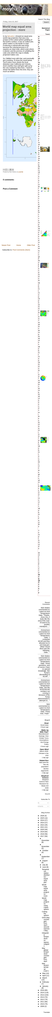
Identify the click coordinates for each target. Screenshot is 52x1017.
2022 (42, 825)
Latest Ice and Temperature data (39, 117)
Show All (47, 794)
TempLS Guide (39, 539)
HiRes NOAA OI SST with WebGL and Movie (39, 440)
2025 (42, 818)
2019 (42, 832)
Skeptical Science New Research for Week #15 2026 (44, 784)
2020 (42, 829)
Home (18, 245)
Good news (44, 725)
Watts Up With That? (44, 731)
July (44, 865)
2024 (42, 820)
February (45, 982)
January (45, 986)
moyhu (9, 8)
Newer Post (6, 245)
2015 (42, 992)
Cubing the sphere (45, 913)
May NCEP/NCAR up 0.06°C (45, 967)
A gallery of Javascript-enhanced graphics (39, 189)
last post (10, 36)
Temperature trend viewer (39, 233)
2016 (42, 990)
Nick (48, 704)
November (45, 846)
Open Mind (44, 749)
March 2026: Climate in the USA (44, 753)
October (45, 850)
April (44, 975)
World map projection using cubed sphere (45, 903)
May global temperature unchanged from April (45, 954)
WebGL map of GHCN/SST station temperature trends (39, 378)
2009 (42, 1006)
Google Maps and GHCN (39, 265)
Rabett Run (44, 760)
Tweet (47, 34)
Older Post (31, 245)
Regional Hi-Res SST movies (39, 488)
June (44, 867)
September (46, 856)
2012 (42, 999)
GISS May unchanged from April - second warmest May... (45, 924)
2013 (42, 997)
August (45, 861)
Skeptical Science (45, 777)
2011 (42, 1002)
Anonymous (45, 630)
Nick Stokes (45, 608)
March (44, 978)
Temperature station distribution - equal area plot (45, 875)
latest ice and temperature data (44, 613)
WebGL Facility (39, 517)
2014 (42, 995)
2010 (42, 1004)
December (45, 840)
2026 (42, 816)
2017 (42, 836)
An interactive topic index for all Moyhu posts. (39, 66)
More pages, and (39, 572)
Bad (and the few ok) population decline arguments (44, 767)
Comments (38, 806)
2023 (42, 822)
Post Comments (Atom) (21, 250)
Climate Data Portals (39, 149)
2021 (42, 827)
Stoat (46, 723)
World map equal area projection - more (45, 890)
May (44, 973)
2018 (42, 834)
